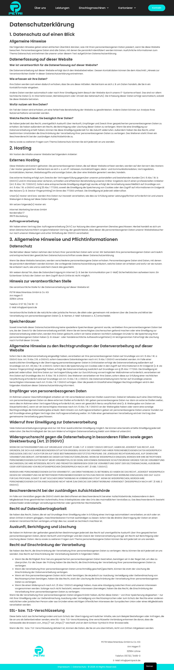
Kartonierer (127, 8)
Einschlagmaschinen (94, 8)
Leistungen (62, 8)
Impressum (64, 666)
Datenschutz (79, 666)
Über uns (40, 8)
